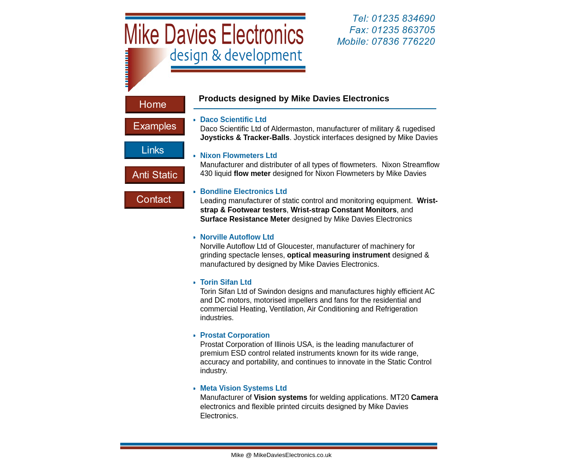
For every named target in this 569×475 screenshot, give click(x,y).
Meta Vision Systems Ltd (243, 388)
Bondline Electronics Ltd (243, 191)
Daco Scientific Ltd (233, 119)
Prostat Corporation (235, 335)
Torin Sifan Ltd (226, 282)
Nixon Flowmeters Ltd (238, 155)
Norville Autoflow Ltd (237, 237)
